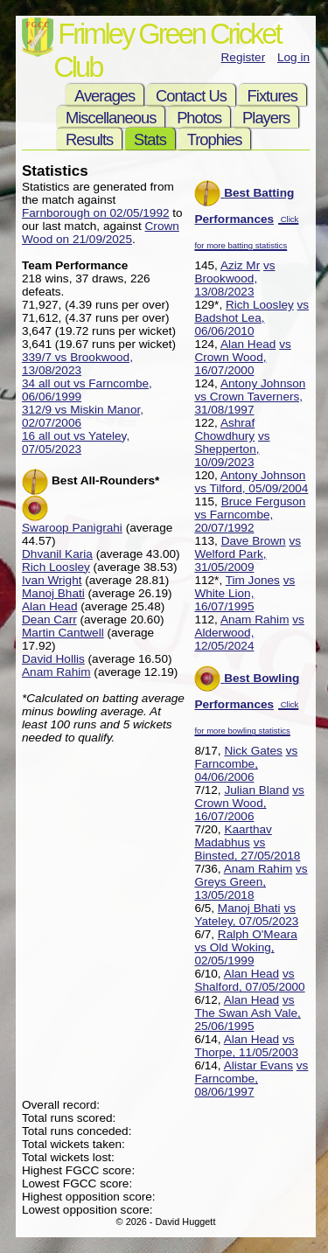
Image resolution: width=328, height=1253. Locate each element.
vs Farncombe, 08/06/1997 (251, 1078)
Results (89, 139)
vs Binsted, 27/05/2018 (247, 849)
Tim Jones (253, 580)
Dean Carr (49, 619)
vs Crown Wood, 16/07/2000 (242, 357)
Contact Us (191, 96)
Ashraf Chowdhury (224, 429)
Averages (104, 96)
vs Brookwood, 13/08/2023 (234, 278)
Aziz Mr (240, 265)
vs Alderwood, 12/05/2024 (249, 632)
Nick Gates (253, 750)
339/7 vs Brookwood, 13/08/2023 (77, 364)
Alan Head (248, 344)
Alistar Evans (258, 1065)
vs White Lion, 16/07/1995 (244, 593)
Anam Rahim (255, 619)
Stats (150, 139)
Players (266, 117)
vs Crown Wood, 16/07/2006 (249, 803)
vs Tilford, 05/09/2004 (251, 488)
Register (243, 57)
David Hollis (53, 658)
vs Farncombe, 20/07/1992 (233, 521)
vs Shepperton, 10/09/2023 (231, 449)
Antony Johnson (263, 383)
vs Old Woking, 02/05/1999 (234, 954)
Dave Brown (253, 540)
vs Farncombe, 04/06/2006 (245, 763)
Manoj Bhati (249, 908)
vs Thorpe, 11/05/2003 (246, 1046)
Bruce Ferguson (263, 501)
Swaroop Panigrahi (72, 527)
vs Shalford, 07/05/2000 (249, 980)
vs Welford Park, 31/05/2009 (247, 554)
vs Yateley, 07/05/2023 (246, 914)
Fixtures (272, 96)
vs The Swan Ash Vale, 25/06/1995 (247, 1013)
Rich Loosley (260, 304)
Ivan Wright (52, 580)
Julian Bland (256, 790)
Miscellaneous (111, 117)
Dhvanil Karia (57, 553)
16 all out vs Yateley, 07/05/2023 (75, 442)
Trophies (214, 139)
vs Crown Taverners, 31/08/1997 (248, 403)
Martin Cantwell (63, 632)
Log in (293, 57)
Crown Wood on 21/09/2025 (100, 232)
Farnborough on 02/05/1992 (96, 212)
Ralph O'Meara (257, 934)
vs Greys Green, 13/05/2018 (250, 881)
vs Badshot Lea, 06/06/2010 (251, 318)
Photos (199, 117)
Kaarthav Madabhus (232, 836)
